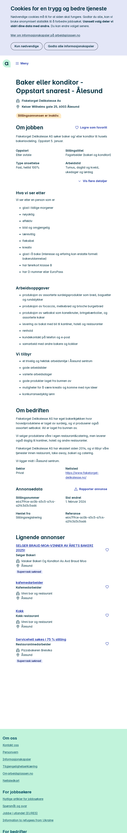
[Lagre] (107, 550)
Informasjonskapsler (17, 759)
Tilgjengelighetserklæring (20, 766)
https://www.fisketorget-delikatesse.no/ (82, 475)
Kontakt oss (11, 745)
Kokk (20, 611)
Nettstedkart (11, 780)
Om (18, 773)
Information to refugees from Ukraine (28, 820)
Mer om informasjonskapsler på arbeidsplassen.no (45, 35)
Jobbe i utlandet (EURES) (20, 813)
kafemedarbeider (29, 583)
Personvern (10, 752)
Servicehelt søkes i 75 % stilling (41, 639)
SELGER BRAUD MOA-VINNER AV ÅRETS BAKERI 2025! (54, 548)
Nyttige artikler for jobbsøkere (23, 799)
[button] (91, 489)
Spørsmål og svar (15, 806)
